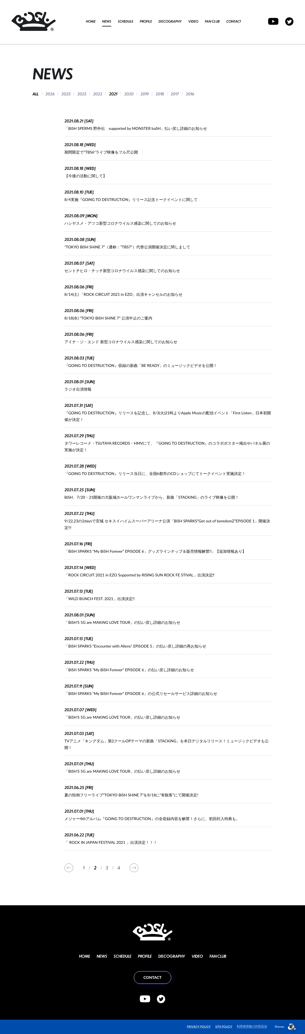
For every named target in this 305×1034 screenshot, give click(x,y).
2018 (160, 93)
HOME (91, 21)
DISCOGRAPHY (170, 21)
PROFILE (146, 21)
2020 (129, 93)
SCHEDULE (125, 21)
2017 (175, 93)
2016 (190, 93)
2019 (144, 93)
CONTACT (233, 21)
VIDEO (193, 21)
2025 (65, 93)
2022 (97, 93)
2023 (81, 93)
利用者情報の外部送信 (252, 1026)
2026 (50, 93)
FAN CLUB (212, 21)
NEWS (106, 21)
